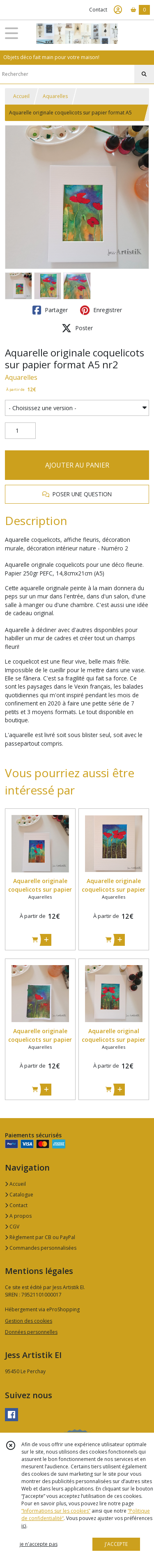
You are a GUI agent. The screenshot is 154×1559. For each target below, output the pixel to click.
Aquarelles (55, 96)
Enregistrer (101, 310)
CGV (12, 1226)
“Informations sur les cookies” (55, 1510)
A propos (18, 1215)
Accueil (21, 96)
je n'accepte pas (38, 1544)
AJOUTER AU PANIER (77, 465)
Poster (77, 328)
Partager (50, 310)
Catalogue (19, 1194)
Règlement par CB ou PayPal (40, 1237)
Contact (98, 9)
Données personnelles (31, 1331)
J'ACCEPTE (116, 1544)
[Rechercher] (144, 74)
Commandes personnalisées (40, 1247)
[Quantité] (20, 430)
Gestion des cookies (28, 1320)
